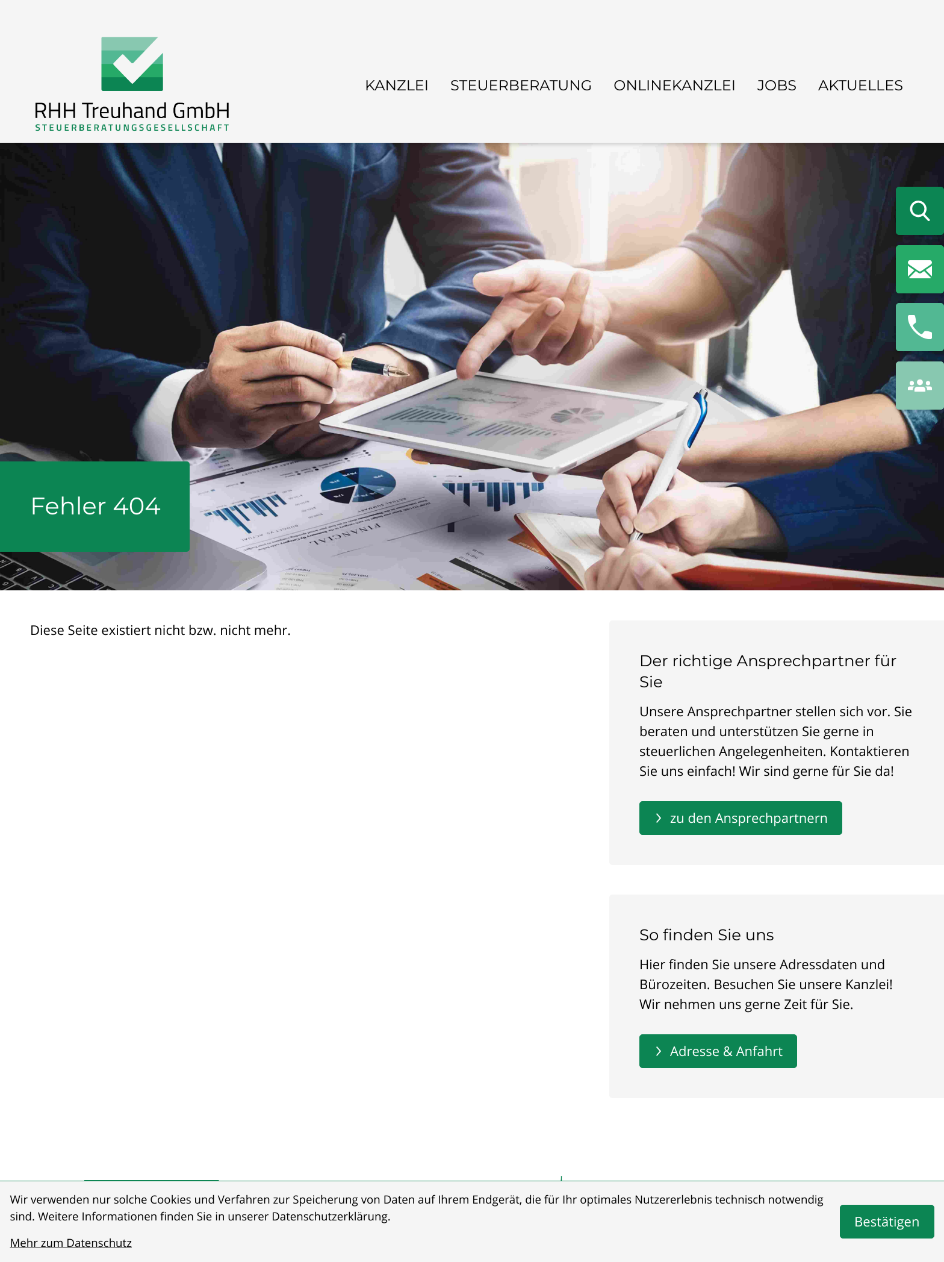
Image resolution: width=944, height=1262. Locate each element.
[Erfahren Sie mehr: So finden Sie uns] (718, 1051)
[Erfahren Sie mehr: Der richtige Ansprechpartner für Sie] (740, 818)
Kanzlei (397, 86)
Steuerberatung (521, 86)
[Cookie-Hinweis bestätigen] (887, 1222)
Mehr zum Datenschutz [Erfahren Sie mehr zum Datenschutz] (71, 1243)
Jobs (776, 86)
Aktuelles (860, 86)
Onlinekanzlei (674, 86)
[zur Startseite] (132, 86)
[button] (920, 327)
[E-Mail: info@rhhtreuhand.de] (920, 269)
